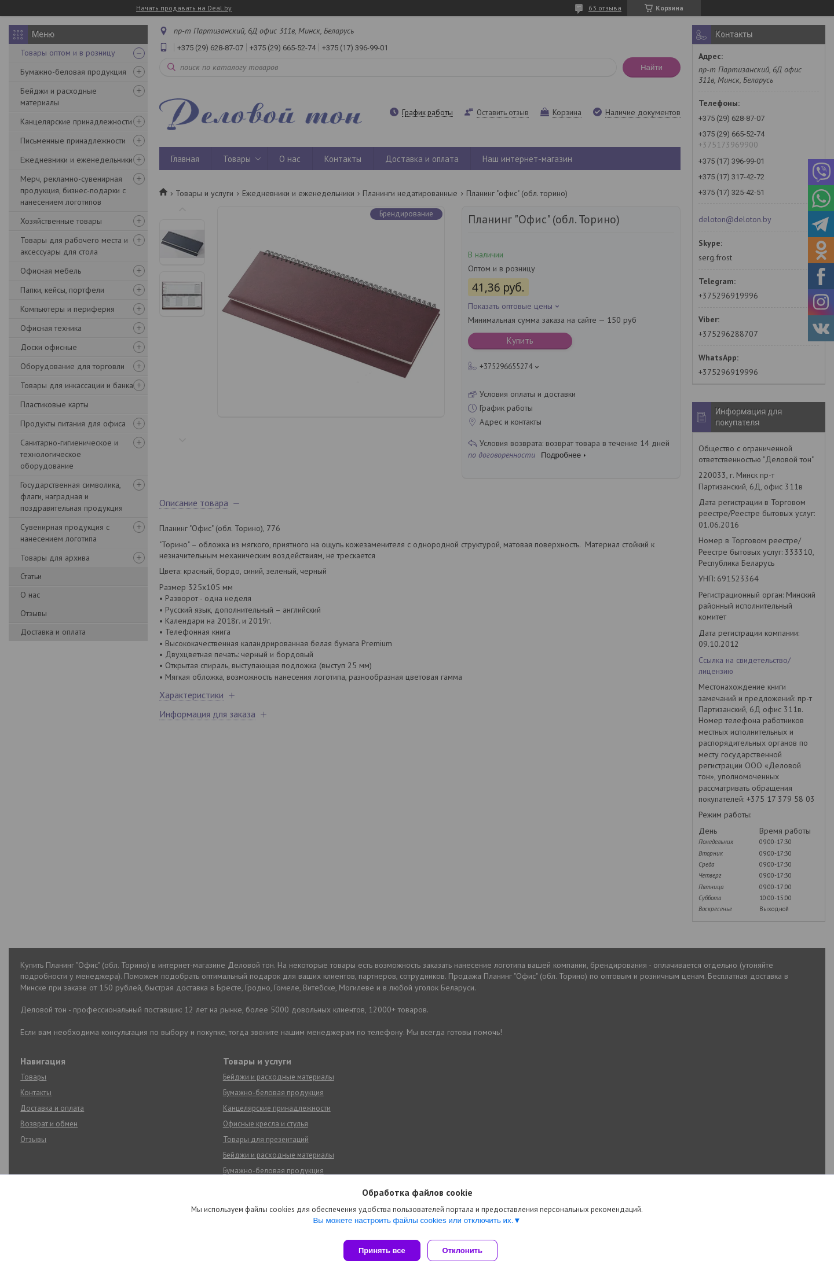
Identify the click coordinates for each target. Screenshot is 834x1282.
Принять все (382, 1250)
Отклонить (467, 1250)
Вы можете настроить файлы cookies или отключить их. (413, 1225)
